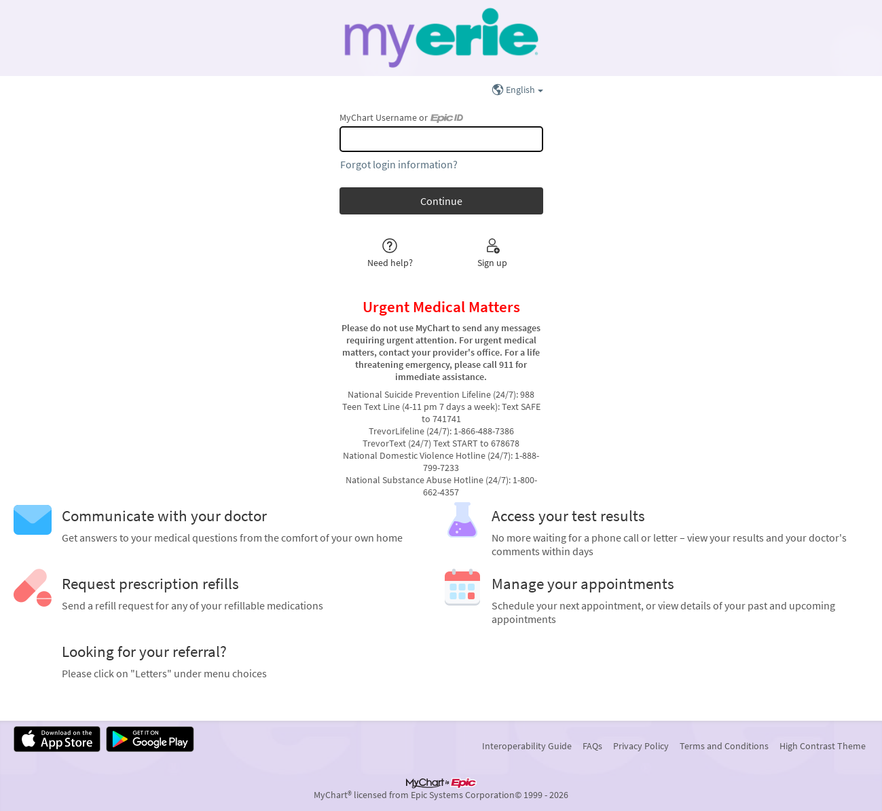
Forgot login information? (399, 164)
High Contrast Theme (822, 746)
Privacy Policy (641, 746)
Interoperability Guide (527, 746)
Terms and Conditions (724, 746)
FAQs (592, 746)
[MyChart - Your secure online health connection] (441, 38)
